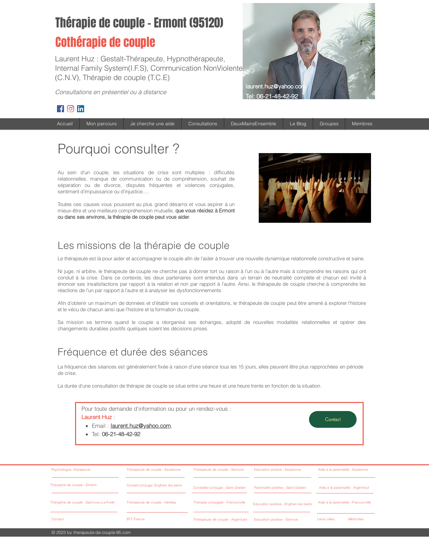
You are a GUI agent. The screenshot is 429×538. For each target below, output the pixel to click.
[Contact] (333, 419)
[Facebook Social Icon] (60, 108)
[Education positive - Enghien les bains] (283, 504)
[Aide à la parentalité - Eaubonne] (345, 469)
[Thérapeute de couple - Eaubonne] (159, 469)
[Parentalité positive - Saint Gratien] (281, 487)
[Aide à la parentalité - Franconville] (345, 502)
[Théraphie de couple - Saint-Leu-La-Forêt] (83, 502)
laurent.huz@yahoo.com (276, 86)
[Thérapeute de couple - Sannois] (229, 469)
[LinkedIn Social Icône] (80, 108)
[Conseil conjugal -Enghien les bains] (167, 485)
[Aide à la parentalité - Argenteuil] (346, 487)
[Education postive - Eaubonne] (281, 469)
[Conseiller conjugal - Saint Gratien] (222, 487)
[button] (152, 123)
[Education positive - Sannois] (276, 519)
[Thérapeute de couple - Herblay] (162, 502)
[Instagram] (70, 108)
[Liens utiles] (330, 519)
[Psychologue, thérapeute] (83, 469)
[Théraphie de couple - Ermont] (83, 485)
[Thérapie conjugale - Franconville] (230, 502)
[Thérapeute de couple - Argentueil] (231, 519)
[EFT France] (157, 519)
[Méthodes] (359, 519)
